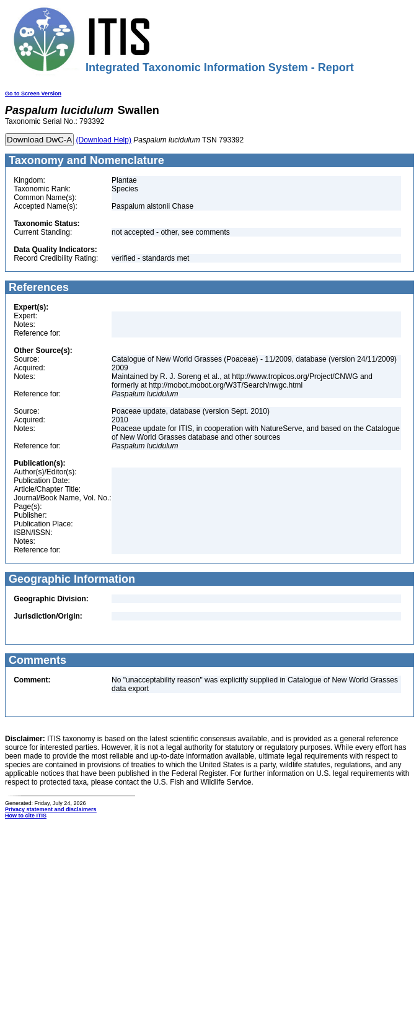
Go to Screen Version (33, 93)
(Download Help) (103, 140)
